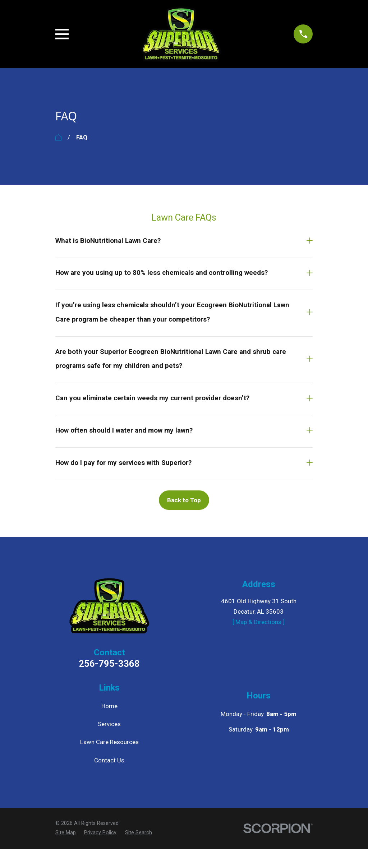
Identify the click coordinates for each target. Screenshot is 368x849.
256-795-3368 (109, 664)
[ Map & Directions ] (259, 622)
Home (109, 706)
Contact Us (109, 760)
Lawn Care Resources (109, 742)
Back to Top (184, 500)
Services (109, 724)
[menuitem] (65, 832)
